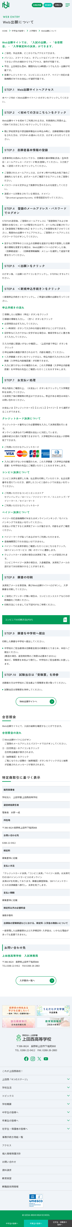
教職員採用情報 (10, 1186)
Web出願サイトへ (28, 701)
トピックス (8, 1095)
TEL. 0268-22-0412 (25, 1050)
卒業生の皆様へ (36, 1223)
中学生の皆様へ (18, 31)
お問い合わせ (9, 1161)
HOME (4, 31)
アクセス (6, 1145)
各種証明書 (37, 5)
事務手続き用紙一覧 (12, 1137)
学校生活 (6, 1087)
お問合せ (58, 5)
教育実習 (6, 1178)
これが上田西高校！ (12, 1071)
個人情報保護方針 (11, 1153)
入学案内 (33, 31)
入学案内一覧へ (27, 980)
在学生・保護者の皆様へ (60, 1223)
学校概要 (6, 1104)
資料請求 (48, 5)
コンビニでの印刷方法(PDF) (19, 619)
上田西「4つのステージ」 (15, 1079)
